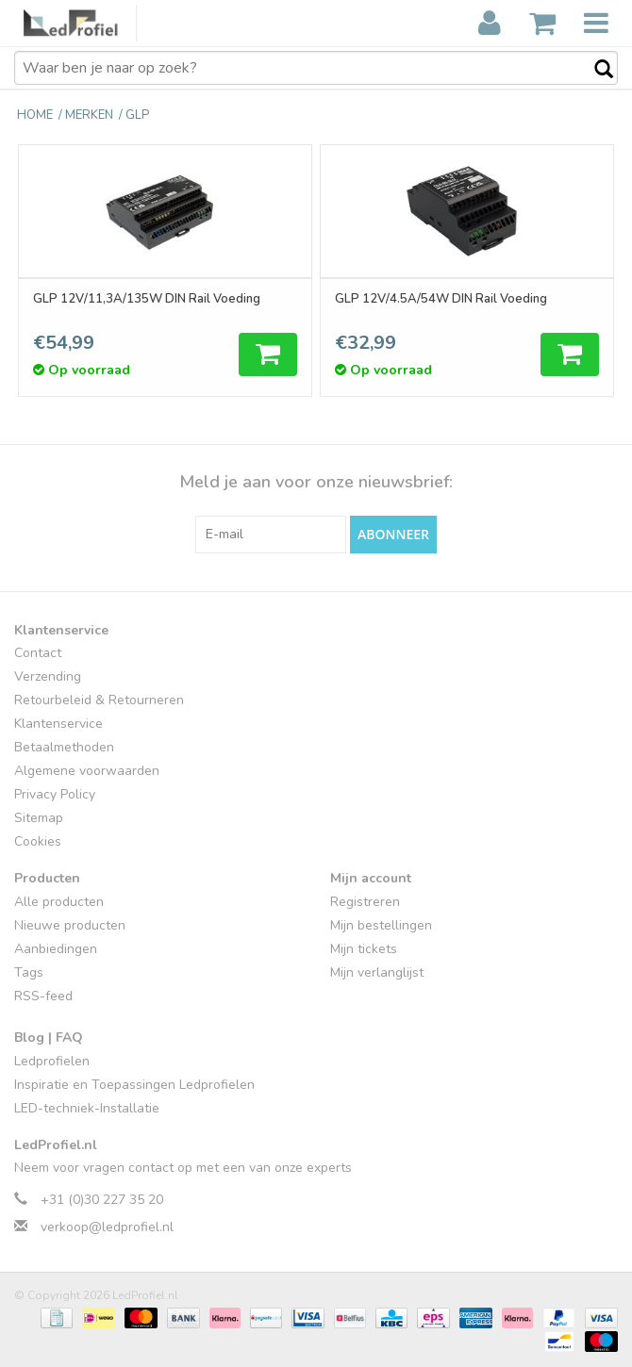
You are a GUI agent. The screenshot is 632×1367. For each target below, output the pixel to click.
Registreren (365, 903)
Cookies (37, 842)
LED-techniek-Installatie (86, 1108)
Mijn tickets (363, 950)
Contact (37, 654)
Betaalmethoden (64, 748)
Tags (28, 973)
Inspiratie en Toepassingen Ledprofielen (134, 1085)
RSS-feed (43, 997)
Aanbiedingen (55, 950)
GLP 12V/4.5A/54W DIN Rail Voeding (442, 298)
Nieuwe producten (69, 926)
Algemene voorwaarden (86, 772)
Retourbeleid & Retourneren (99, 701)
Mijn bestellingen (381, 926)
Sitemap (38, 819)
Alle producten (59, 903)
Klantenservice (58, 724)
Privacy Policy (54, 795)
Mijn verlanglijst (377, 973)
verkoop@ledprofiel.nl (107, 1228)
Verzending (47, 677)
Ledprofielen (52, 1061)
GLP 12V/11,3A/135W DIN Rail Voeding (147, 298)
